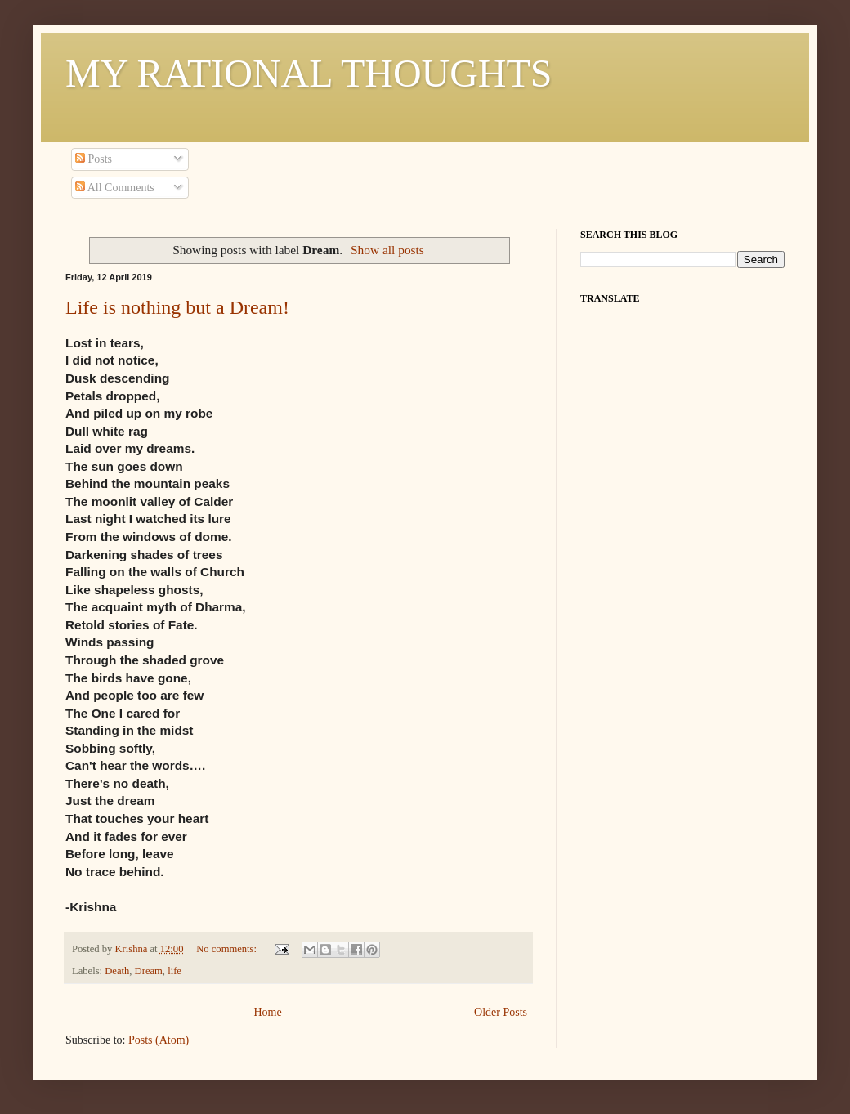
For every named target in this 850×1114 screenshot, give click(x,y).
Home (267, 1012)
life (174, 971)
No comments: (227, 949)
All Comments (114, 187)
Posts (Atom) (158, 1040)
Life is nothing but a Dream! (177, 307)
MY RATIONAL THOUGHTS (308, 73)
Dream (149, 971)
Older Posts (500, 1012)
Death (117, 971)
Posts (93, 159)
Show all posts (387, 250)
